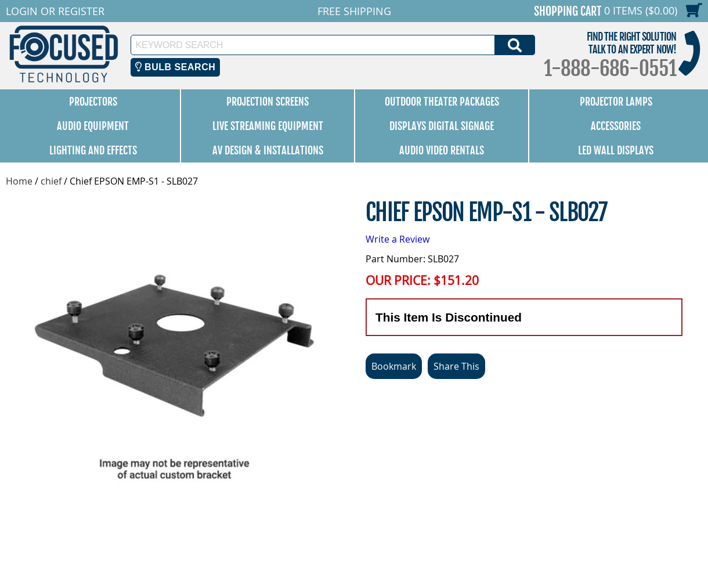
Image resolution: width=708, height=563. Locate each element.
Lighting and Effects (93, 150)
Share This (456, 366)
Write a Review (397, 239)
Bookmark (393, 366)
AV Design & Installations (267, 150)
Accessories (616, 126)
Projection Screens (267, 101)
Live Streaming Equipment (267, 126)
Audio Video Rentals (441, 150)
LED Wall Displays (615, 150)
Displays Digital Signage (441, 126)
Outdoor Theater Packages (442, 101)
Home (19, 181)
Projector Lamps (616, 101)
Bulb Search (175, 67)
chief (51, 181)
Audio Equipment (93, 126)
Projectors (93, 101)
